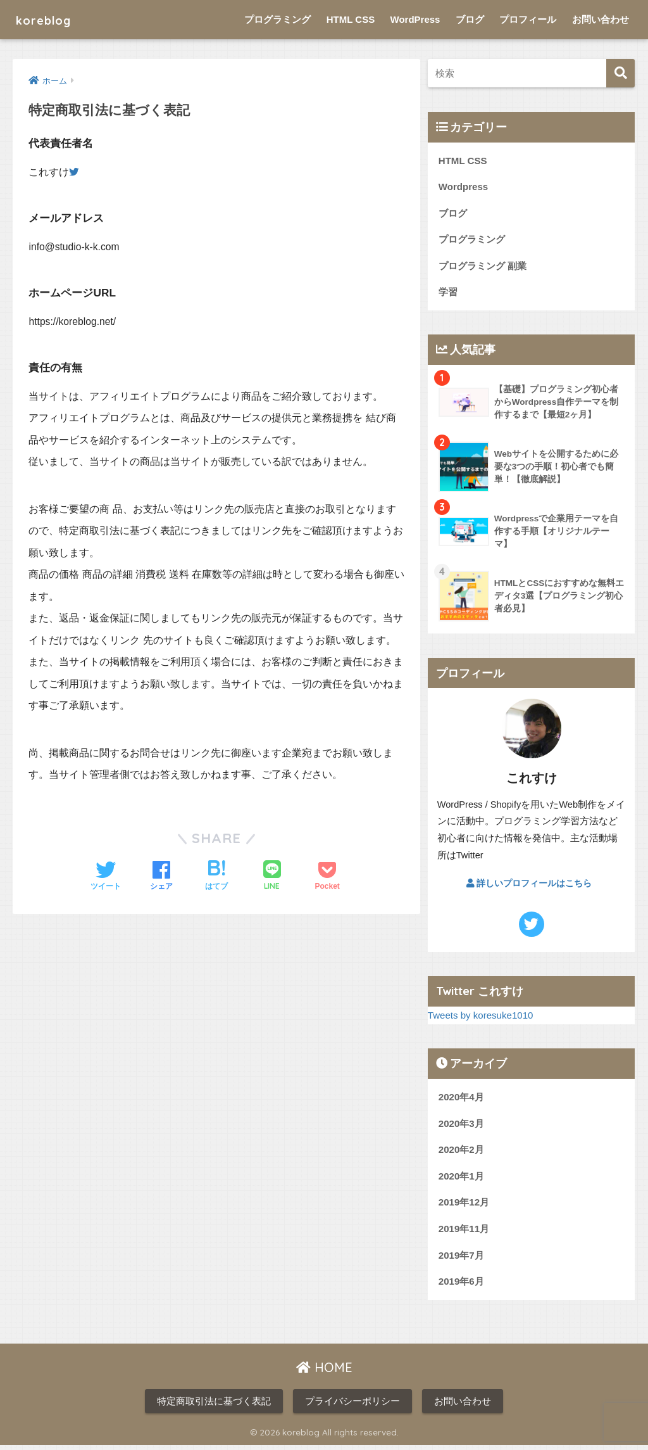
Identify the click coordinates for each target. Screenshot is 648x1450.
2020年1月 (462, 1179)
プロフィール (527, 19)
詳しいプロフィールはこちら (529, 885)
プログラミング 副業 (482, 267)
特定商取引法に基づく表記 (214, 1406)
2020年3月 (462, 1126)
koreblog (50, 19)
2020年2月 (462, 1152)
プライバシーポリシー (352, 1406)
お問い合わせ (600, 19)
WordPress (415, 19)
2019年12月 (464, 1205)
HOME (324, 1372)
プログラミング (277, 19)
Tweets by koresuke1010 (481, 1017)
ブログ (470, 19)
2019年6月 (462, 1286)
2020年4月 (462, 1099)
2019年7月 (462, 1259)
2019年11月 (464, 1232)
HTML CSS (351, 19)
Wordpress (464, 187)
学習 (448, 293)
